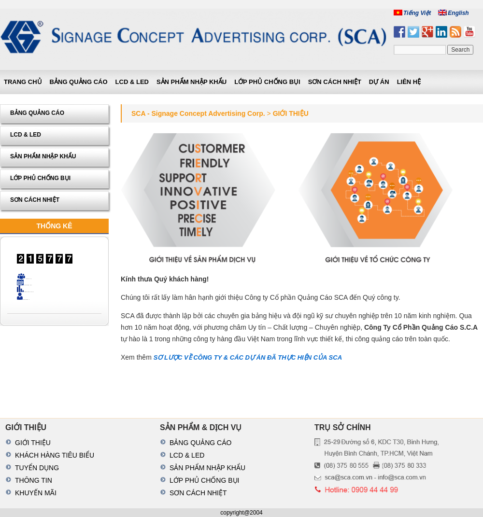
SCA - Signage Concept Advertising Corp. (198, 113)
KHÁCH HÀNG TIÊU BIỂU (54, 455)
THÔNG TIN (33, 480)
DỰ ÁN (379, 81)
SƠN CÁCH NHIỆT (334, 81)
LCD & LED (132, 81)
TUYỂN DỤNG (37, 468)
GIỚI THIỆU (33, 443)
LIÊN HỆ (409, 81)
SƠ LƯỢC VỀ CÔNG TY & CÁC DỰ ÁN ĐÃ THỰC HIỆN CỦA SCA (248, 357)
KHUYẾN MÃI (36, 493)
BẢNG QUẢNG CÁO (79, 81)
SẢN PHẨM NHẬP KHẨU (191, 81)
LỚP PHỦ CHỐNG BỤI (267, 81)
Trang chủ (23, 81)
